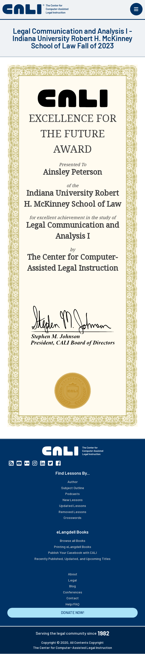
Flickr (26, 463)
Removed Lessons (72, 512)
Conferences (72, 592)
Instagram (34, 463)
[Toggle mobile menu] (136, 9)
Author (72, 482)
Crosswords (72, 517)
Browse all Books (72, 540)
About (72, 574)
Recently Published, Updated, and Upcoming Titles (72, 559)
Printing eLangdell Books (72, 547)
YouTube (19, 463)
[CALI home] (35, 9)
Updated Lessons (72, 506)
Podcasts (72, 494)
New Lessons (73, 500)
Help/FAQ (72, 604)
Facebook (58, 463)
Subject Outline (72, 488)
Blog (72, 586)
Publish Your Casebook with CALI (72, 552)
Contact (73, 598)
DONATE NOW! (72, 612)
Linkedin (42, 463)
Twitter (50, 463)
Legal (72, 580)
